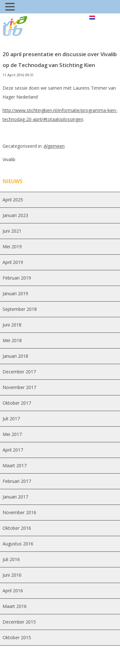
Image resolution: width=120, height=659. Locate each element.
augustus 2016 (18, 544)
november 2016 (19, 512)
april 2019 (13, 262)
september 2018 (20, 309)
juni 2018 (12, 325)
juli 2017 (11, 419)
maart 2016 (15, 606)
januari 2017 (15, 497)
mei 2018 (12, 340)
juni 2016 (12, 575)
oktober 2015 (17, 637)
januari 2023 (15, 215)
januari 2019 (15, 293)
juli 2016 (11, 559)
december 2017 (19, 372)
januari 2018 (15, 356)
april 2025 (13, 200)
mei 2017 (12, 434)
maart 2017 (15, 465)
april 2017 (13, 450)
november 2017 (19, 387)
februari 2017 (17, 481)
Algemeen (54, 146)
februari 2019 (17, 278)
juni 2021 (12, 231)
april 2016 (13, 591)
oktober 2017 (17, 403)
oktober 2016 (17, 528)
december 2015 (19, 622)
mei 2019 (12, 246)
